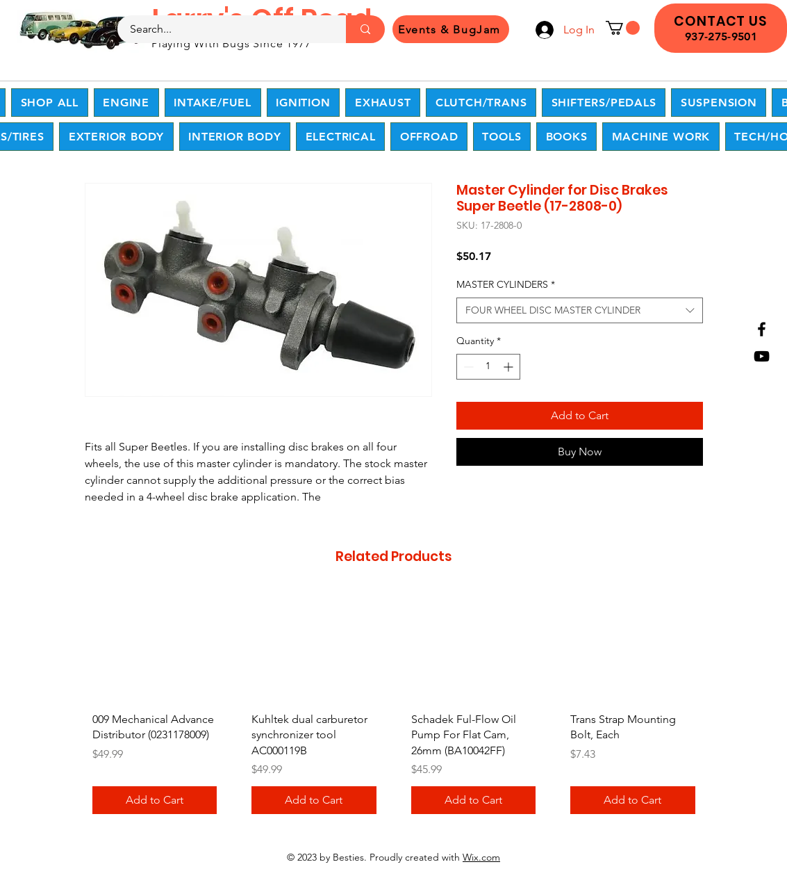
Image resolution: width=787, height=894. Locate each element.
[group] (393, 708)
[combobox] (579, 311)
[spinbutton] (488, 367)
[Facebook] (761, 329)
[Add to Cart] (154, 800)
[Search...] (223, 29)
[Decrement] (467, 367)
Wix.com (481, 857)
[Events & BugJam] (450, 29)
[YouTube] (761, 356)
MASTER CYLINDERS (505, 284)
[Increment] (509, 367)
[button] (623, 28)
